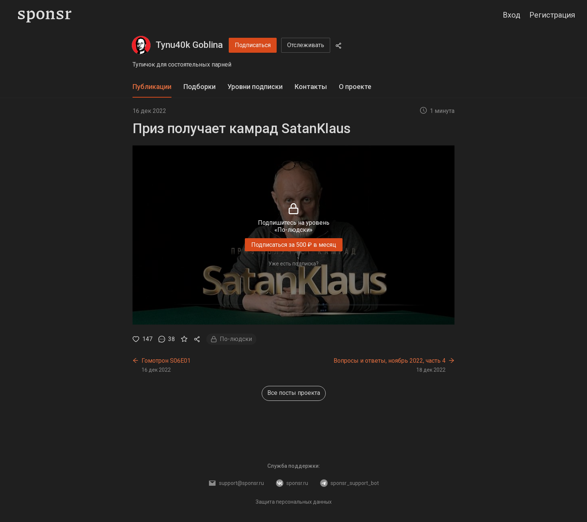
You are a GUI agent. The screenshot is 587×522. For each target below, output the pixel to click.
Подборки (199, 86)
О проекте (355, 86)
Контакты (311, 86)
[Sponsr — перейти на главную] (44, 14)
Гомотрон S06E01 (166, 360)
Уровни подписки (255, 86)
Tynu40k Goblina (189, 45)
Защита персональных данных (294, 502)
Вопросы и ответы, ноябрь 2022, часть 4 (389, 360)
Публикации (152, 86)
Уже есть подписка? (293, 264)
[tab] (152, 87)
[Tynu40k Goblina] (141, 45)
